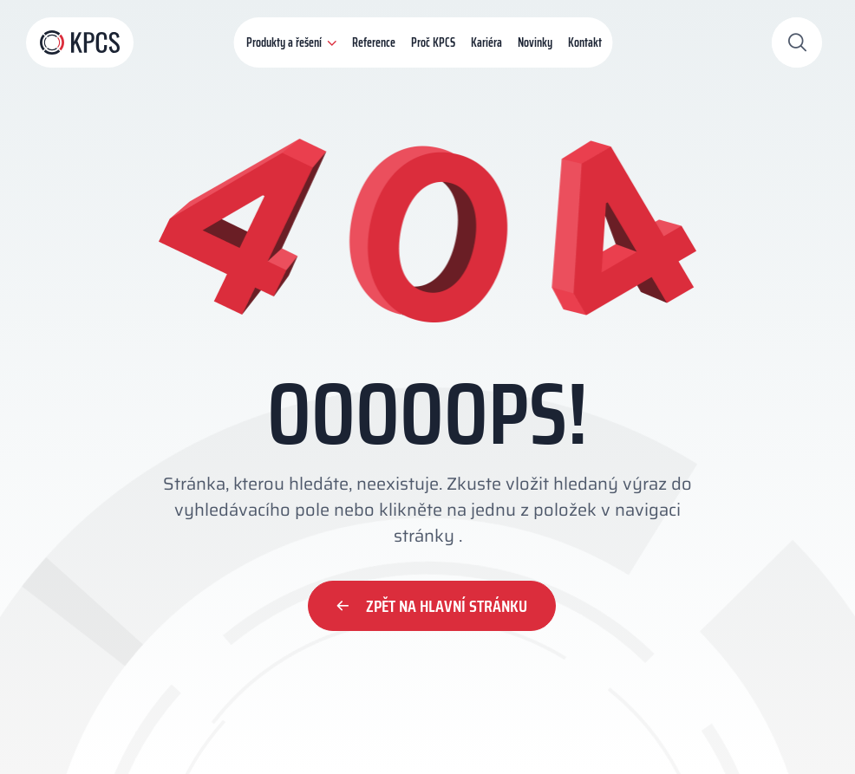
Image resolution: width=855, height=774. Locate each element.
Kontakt (585, 42)
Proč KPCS (433, 42)
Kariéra (486, 42)
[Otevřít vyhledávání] (797, 42)
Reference (373, 42)
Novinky (535, 42)
